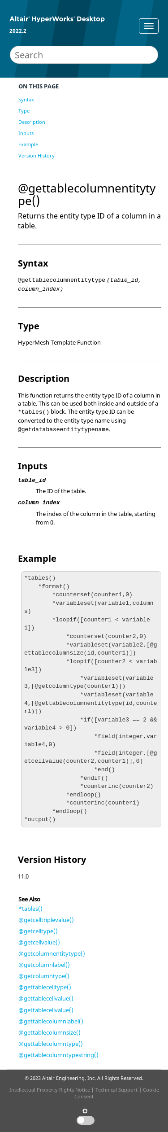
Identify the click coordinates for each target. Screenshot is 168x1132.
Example (28, 144)
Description (31, 121)
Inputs (26, 133)
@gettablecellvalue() (45, 998)
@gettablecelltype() (44, 987)
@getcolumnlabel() (44, 965)
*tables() (30, 909)
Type (24, 110)
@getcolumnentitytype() (51, 953)
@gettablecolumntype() (50, 1044)
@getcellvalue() (39, 942)
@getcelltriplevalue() (46, 920)
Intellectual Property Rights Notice (49, 1089)
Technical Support (116, 1089)
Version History (36, 155)
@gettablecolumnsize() (49, 1032)
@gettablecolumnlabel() (50, 1021)
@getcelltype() (38, 931)
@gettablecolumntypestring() (58, 1055)
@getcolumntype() (43, 976)
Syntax (26, 99)
